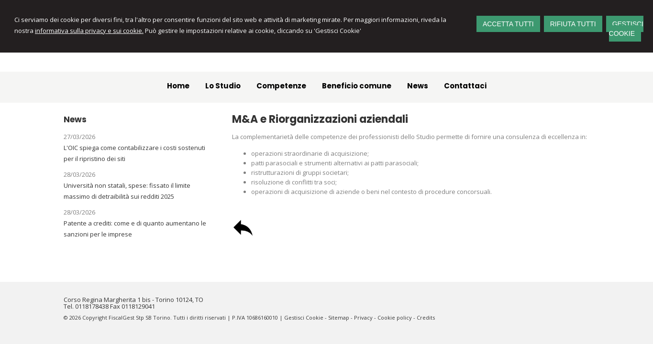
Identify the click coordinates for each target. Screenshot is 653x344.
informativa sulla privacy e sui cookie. (89, 30)
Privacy (363, 317)
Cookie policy (394, 317)
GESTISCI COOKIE (626, 28)
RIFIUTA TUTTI (573, 24)
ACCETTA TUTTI (508, 24)
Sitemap (338, 317)
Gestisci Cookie (303, 317)
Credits (426, 317)
